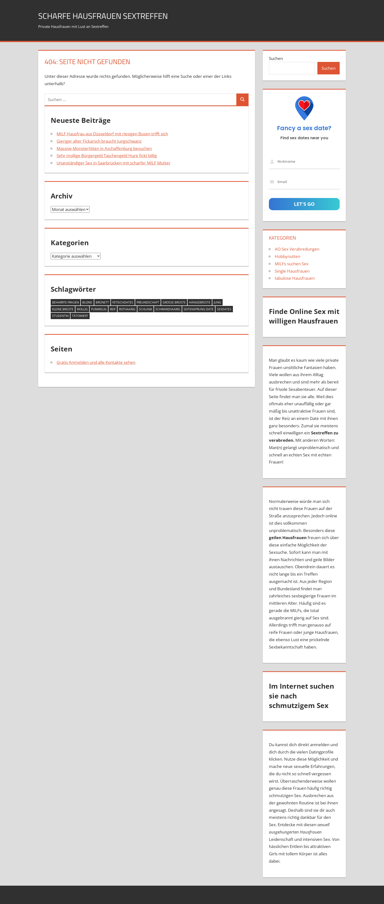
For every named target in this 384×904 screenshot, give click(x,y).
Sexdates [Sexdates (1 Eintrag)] (224, 309)
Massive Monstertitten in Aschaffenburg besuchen (104, 148)
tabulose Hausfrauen (295, 278)
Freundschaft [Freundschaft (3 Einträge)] (148, 302)
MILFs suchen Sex (292, 264)
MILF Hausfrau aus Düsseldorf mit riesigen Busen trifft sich (112, 134)
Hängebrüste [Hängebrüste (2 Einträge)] (199, 302)
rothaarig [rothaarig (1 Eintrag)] (127, 309)
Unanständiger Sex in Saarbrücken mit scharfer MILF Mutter (113, 163)
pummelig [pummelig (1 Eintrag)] (99, 309)
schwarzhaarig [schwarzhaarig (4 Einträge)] (168, 309)
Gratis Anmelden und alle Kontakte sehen (96, 362)
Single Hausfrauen (292, 271)
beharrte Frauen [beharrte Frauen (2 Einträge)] (65, 302)
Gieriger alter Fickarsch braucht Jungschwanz (99, 141)
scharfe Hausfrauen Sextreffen (109, 15)
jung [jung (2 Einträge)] (217, 302)
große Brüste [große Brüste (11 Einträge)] (174, 302)
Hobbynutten (287, 256)
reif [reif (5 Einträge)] (113, 309)
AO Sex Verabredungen (297, 249)
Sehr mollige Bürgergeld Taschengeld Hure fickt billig (107, 155)
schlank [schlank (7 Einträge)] (145, 309)
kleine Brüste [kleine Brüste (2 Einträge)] (62, 309)
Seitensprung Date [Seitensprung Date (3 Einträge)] (199, 309)
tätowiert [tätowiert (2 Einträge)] (80, 316)
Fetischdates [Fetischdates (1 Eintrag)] (122, 302)
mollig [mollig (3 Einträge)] (82, 309)
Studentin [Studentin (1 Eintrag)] (60, 316)
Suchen (276, 58)
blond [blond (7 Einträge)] (87, 302)
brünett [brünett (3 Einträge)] (102, 302)
